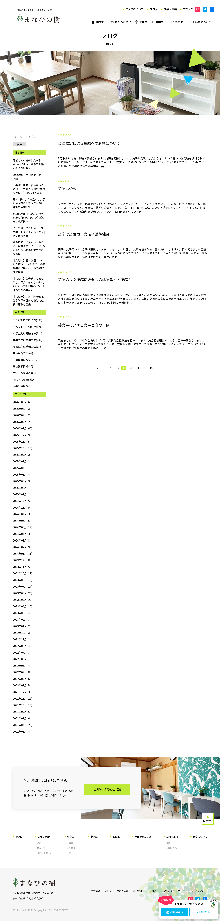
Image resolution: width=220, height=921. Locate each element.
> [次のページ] (167, 414)
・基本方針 (40, 847)
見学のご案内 (203, 912)
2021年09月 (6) (22, 712)
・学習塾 (69, 842)
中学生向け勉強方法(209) (27, 340)
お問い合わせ (174, 912)
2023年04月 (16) (22, 606)
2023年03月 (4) (22, 613)
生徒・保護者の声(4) (25, 373)
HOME (17, 836)
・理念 (38, 842)
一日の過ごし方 (141, 836)
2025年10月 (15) (22, 448)
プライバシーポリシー (175, 890)
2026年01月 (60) (22, 428)
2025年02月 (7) (22, 488)
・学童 (68, 852)
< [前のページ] (98, 414)
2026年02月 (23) (22, 422)
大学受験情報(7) (22, 386)
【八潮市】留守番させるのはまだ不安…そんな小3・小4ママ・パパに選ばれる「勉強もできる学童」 (29, 284)
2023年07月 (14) (22, 586)
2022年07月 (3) (22, 652)
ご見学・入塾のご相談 (107, 789)
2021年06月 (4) (22, 731)
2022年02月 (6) (22, 679)
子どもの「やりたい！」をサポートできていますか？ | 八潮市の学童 (29, 231)
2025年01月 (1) (22, 494)
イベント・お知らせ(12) (27, 327)
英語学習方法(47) (23, 353)
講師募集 (136, 890)
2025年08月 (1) (22, 461)
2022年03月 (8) (22, 672)
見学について (198, 836)
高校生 (115, 836)
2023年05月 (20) (22, 600)
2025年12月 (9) (22, 435)
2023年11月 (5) (22, 567)
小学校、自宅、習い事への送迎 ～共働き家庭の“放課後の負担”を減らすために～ (29, 189)
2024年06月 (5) (22, 520)
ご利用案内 (171, 836)
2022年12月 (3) (22, 633)
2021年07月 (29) (22, 725)
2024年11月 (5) (22, 507)
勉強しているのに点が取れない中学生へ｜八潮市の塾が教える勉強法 (28, 164)
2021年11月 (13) (22, 698)
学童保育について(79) (25, 360)
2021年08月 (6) (22, 718)
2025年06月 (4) (22, 474)
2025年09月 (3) (22, 455)
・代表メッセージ (43, 852)
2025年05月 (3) (22, 481)
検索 (19, 144)
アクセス (152, 890)
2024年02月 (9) (22, 547)
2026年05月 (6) (22, 402)
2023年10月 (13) (22, 573)
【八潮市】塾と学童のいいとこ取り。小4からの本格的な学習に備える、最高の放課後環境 (29, 266)
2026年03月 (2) (22, 415)
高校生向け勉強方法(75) (27, 346)
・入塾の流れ (170, 847)
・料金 (167, 842)
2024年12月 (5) (22, 501)
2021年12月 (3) (22, 692)
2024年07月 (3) (22, 514)
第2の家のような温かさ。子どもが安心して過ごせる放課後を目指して (29, 203)
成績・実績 (119, 890)
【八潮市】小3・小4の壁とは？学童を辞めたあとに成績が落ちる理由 (28, 300)
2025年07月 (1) (22, 468)
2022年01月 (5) (22, 685)
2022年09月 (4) (22, 646)
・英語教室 (70, 847)
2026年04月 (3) (22, 408)
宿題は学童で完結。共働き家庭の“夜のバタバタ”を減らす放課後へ (28, 217)
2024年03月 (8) (22, 540)
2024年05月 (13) (22, 527)
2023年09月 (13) (22, 580)
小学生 (69, 836)
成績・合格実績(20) (24, 379)
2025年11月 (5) (22, 441)
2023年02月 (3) (22, 619)
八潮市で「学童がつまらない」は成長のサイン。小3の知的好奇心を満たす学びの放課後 (29, 248)
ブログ (103, 890)
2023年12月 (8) (22, 560)
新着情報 (89, 890)
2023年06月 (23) (22, 593)
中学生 (93, 836)
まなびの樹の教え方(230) (27, 320)
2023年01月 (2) (22, 626)
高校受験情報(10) (23, 366)
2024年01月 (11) (22, 553)
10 (151, 414)
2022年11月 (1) (22, 639)
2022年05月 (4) (22, 665)
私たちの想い (43, 836)
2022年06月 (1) (22, 659)
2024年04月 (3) (22, 534)
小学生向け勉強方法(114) (27, 333)
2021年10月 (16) (22, 705)
